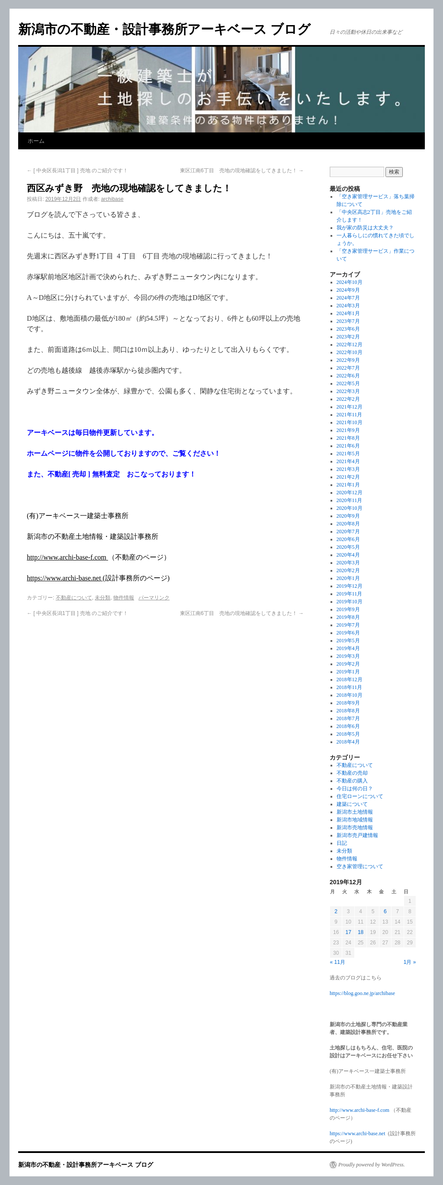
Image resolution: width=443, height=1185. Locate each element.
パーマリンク (154, 598)
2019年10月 (350, 602)
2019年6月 (348, 633)
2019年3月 (348, 656)
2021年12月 (350, 407)
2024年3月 (348, 306)
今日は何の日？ (355, 789)
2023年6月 (348, 329)
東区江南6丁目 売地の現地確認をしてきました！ (242, 170)
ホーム (36, 141)
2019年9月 (348, 609)
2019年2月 (348, 664)
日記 (342, 843)
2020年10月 (350, 508)
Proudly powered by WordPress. (371, 1165)
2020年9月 (348, 516)
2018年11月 (350, 687)
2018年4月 (348, 742)
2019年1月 (348, 672)
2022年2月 (348, 399)
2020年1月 (348, 578)
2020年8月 (348, 524)
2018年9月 (348, 703)
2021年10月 (350, 422)
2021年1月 (348, 485)
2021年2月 (348, 477)
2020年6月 (348, 539)
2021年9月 (348, 430)
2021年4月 (348, 461)
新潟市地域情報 (355, 820)
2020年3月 (348, 563)
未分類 (102, 598)
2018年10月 (350, 695)
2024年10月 (350, 282)
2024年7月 (348, 298)
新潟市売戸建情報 (357, 835)
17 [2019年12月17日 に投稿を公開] (348, 932)
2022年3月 (348, 391)
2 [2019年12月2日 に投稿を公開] (335, 911)
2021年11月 (350, 415)
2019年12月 (350, 586)
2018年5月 (348, 734)
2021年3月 (348, 469)
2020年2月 (348, 570)
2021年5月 (348, 454)
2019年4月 (348, 648)
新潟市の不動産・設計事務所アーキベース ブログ (164, 29)
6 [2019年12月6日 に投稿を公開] (385, 911)
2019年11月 (350, 594)
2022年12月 (350, 344)
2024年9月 (348, 290)
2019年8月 (348, 617)
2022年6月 (348, 376)
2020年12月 (350, 492)
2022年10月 (350, 352)
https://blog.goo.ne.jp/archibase (362, 993)
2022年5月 (348, 383)
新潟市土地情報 (355, 812)
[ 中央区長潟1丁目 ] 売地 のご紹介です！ (77, 170)
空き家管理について (360, 866)
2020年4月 (348, 555)
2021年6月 (348, 446)
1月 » (410, 962)
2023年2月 (348, 337)
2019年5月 (348, 641)
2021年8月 (348, 438)
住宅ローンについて (360, 796)
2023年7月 (348, 321)
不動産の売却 (352, 773)
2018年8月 (348, 711)
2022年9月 (348, 360)
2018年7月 (348, 718)
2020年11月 (350, 500)
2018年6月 (348, 726)
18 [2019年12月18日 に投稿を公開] (360, 932)
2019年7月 (348, 625)
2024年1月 (348, 313)
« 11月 (337, 962)
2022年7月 (348, 368)
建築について (352, 804)
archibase (112, 199)
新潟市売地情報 (355, 827)
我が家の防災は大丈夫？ (365, 228)
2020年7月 (348, 531)
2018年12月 (350, 679)
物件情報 (123, 598)
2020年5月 (348, 547)
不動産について (74, 598)
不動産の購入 (352, 781)
